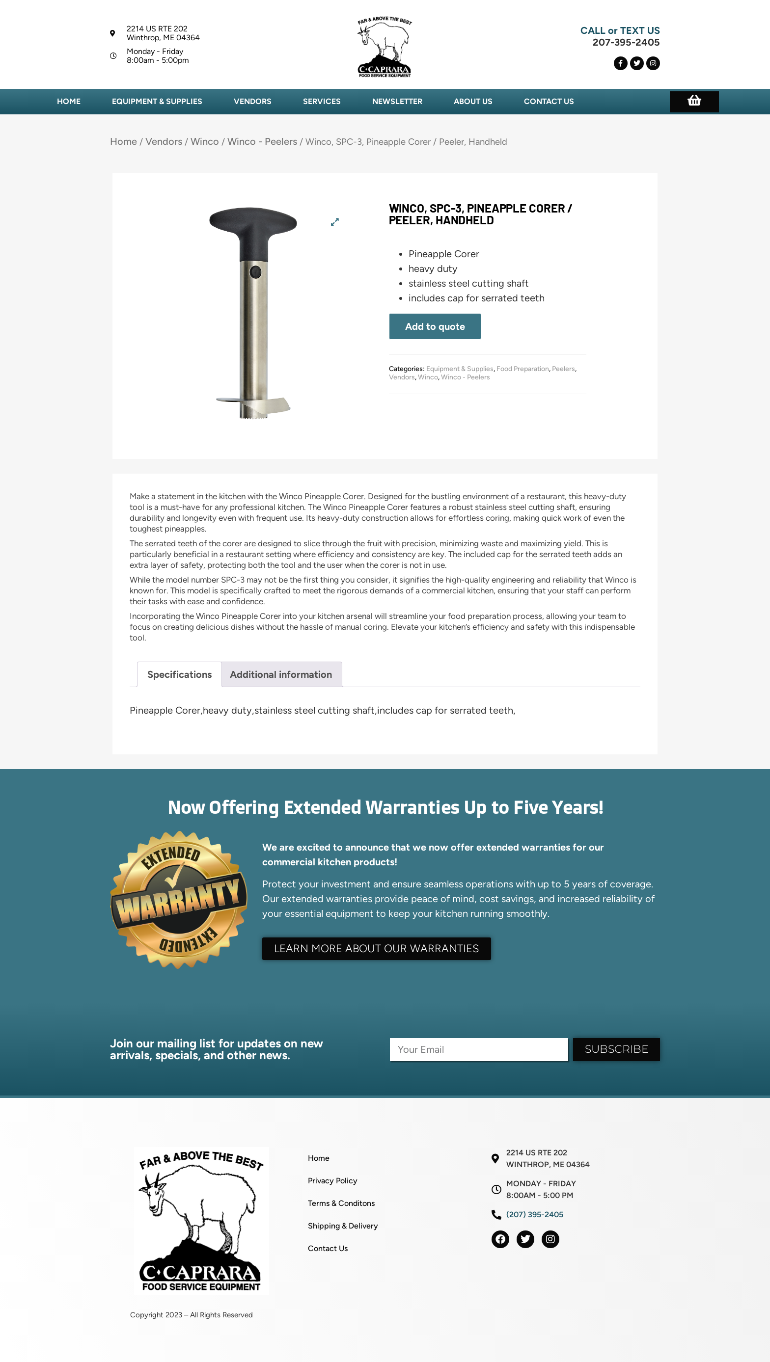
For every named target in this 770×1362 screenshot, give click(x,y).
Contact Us (549, 101)
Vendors (253, 101)
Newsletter (397, 101)
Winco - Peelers (262, 141)
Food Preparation (522, 369)
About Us (473, 101)
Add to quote (435, 326)
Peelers (563, 369)
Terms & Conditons (341, 1203)
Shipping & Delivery (343, 1225)
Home (69, 101)
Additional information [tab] (281, 674)
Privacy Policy (333, 1180)
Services (322, 101)
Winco (205, 141)
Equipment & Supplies (157, 101)
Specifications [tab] (179, 674)
